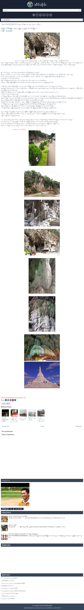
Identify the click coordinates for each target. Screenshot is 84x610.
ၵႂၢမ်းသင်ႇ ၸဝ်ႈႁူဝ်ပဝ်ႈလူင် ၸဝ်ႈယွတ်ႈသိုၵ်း (17, 516)
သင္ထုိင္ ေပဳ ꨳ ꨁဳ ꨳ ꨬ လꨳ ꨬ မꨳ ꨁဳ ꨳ (14, 420)
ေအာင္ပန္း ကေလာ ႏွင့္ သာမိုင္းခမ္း (41, 419)
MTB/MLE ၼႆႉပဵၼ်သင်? (8, 585)
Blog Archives (18, 509)
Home (3, 24)
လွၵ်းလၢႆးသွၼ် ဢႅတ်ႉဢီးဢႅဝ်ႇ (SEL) (10, 593)
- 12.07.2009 (37, 608)
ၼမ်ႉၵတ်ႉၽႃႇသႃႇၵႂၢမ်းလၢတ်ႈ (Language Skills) (13, 583)
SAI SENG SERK (47, 605)
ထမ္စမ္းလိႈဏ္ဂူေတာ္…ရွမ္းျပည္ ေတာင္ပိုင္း (19, 28)
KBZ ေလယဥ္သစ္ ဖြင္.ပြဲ (32, 418)
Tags (11, 509)
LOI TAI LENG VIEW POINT (5, 419)
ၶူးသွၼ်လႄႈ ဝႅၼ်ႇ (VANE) (8, 598)
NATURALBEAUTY (11, 24)
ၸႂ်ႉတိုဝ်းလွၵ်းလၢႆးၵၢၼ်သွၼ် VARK (10, 588)
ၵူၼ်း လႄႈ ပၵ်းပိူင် (12, 525)
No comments (9, 31)
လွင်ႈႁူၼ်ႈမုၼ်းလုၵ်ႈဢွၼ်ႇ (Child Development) (14, 591)
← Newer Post (5, 426)
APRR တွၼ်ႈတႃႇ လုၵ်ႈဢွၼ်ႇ (8, 596)
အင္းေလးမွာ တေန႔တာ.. (23, 418)
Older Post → (79, 426)
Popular (4, 509)
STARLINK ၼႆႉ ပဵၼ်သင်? (8, 580)
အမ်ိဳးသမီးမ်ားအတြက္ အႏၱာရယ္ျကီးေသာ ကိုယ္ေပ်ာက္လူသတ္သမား (23, 534)
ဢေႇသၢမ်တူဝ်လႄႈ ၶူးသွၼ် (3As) (9, 578)
